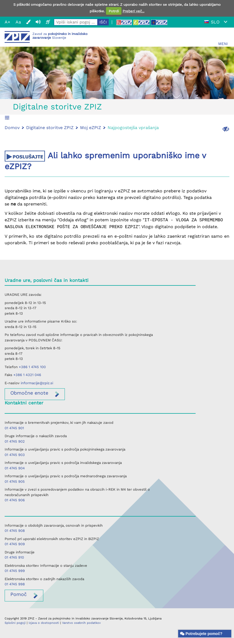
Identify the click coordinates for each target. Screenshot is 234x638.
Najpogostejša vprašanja (133, 127)
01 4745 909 (15, 544)
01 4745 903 (15, 455)
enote (29, 393)
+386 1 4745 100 (32, 367)
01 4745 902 (15, 441)
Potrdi (114, 11)
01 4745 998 (15, 584)
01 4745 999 (15, 571)
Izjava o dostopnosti (44, 623)
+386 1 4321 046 (27, 375)
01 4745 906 (15, 500)
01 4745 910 (14, 557)
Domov (12, 127)
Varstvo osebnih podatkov (81, 623)
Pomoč (18, 594)
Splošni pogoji (15, 623)
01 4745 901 (14, 428)
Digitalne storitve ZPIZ (57, 106)
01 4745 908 (15, 531)
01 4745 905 (15, 481)
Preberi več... (133, 11)
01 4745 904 (15, 468)
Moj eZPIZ (90, 127)
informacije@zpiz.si (37, 383)
